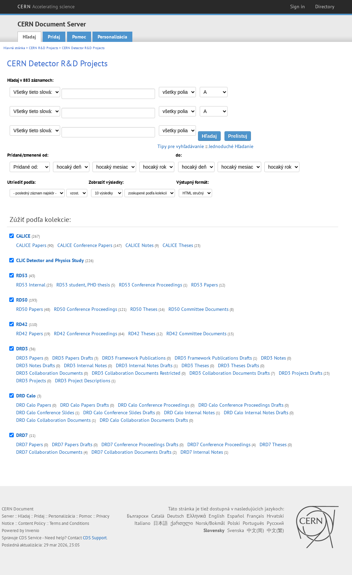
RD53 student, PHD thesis (83, 285)
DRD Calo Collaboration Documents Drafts (144, 420)
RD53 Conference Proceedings (150, 285)
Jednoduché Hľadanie (231, 146)
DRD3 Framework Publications (134, 358)
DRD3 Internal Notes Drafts (144, 365)
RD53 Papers (204, 285)
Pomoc (79, 37)
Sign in (297, 6)
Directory (324, 6)
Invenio (32, 530)
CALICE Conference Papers (84, 245)
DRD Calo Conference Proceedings (153, 405)
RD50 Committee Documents (198, 309)
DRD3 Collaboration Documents (49, 373)
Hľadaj (29, 37)
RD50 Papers (29, 309)
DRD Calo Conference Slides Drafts (119, 412)
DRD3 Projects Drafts (300, 373)
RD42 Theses (141, 333)
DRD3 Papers (29, 358)
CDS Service (30, 538)
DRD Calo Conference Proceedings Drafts (241, 405)
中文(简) (255, 530)
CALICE (23, 236)
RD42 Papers (29, 333)
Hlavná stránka (14, 48)
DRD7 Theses (273, 444)
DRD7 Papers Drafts (72, 444)
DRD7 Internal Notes (201, 452)
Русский (275, 523)
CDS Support (95, 538)
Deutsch (175, 516)
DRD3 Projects (31, 380)
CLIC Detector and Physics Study (50, 260)
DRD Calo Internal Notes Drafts (256, 412)
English (216, 516)
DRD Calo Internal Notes (189, 412)
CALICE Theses (178, 245)
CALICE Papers (31, 245)
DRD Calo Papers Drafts (84, 405)
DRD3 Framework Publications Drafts (213, 358)
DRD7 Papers (29, 444)
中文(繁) (275, 530)
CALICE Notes (139, 245)
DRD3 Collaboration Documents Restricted (136, 373)
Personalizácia (112, 37)
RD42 (22, 324)
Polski (234, 523)
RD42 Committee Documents (196, 333)
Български (137, 516)
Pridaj (54, 37)
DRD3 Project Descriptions (82, 380)
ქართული (181, 523)
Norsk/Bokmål (210, 523)
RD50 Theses (143, 309)
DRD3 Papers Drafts (72, 358)
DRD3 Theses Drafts (238, 365)
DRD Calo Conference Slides (45, 412)
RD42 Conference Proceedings (85, 333)
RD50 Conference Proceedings (85, 309)
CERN (46, 6)
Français (255, 516)
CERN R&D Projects (43, 48)
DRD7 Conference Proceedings (219, 444)
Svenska (235, 530)
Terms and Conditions (69, 523)
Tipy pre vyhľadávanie (180, 146)
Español (235, 516)
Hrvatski (275, 516)
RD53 (22, 275)
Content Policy (31, 523)
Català (157, 516)
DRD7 (22, 435)
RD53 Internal (30, 285)
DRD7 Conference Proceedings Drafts (139, 444)
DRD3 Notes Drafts (35, 365)
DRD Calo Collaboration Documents (53, 420)
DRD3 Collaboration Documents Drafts (229, 373)
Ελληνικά (196, 516)
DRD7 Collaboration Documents (49, 452)
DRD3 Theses (195, 365)
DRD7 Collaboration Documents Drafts (131, 452)
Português (253, 523)
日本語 (160, 523)
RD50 (22, 300)
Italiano (142, 523)
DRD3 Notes (273, 358)
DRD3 (22, 349)
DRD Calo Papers (33, 405)
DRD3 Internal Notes (85, 365)
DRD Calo (26, 396)
